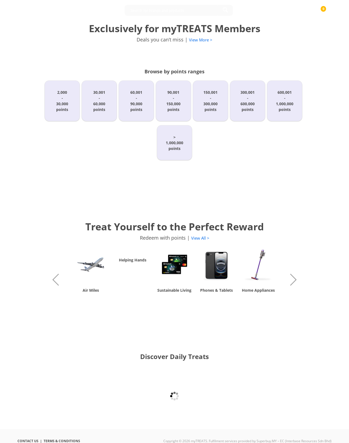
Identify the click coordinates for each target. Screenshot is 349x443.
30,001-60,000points (99, 101)
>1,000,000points (174, 142)
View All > (200, 238)
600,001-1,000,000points (284, 101)
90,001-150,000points (173, 101)
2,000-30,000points (62, 101)
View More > (200, 40)
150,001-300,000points (210, 101)
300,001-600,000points (247, 101)
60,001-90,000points (136, 101)
